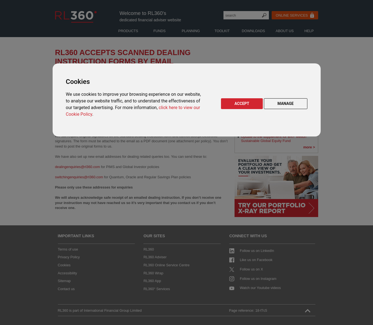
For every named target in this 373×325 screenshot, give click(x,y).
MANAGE (285, 103)
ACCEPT (242, 103)
